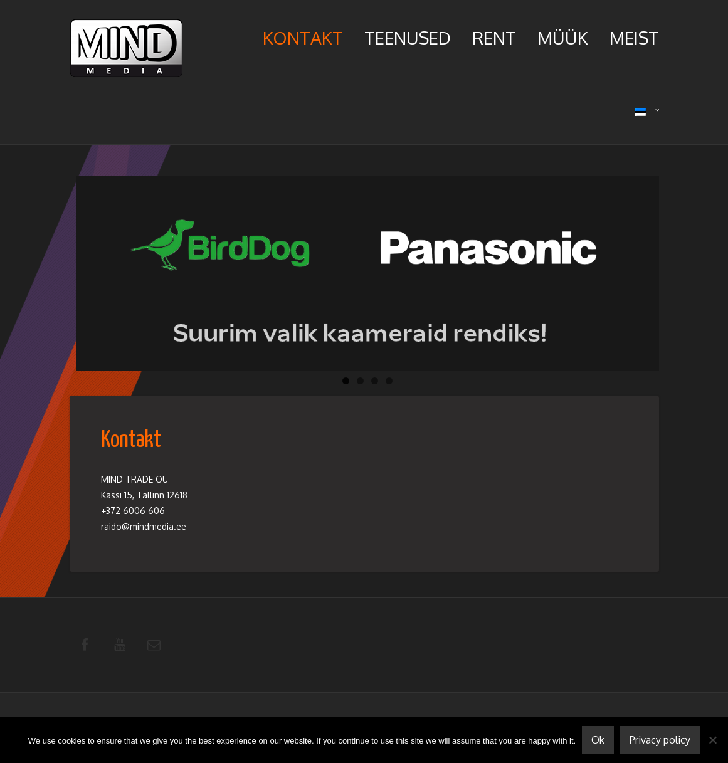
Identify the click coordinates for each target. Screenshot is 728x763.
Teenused (407, 37)
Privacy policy (660, 740)
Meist (634, 37)
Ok (597, 740)
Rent (494, 37)
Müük (562, 37)
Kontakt (303, 37)
